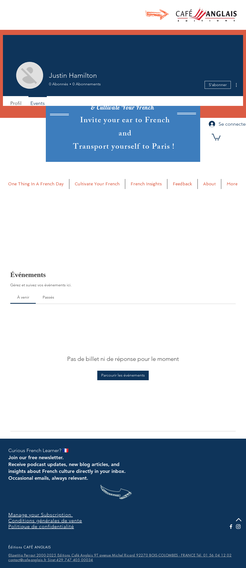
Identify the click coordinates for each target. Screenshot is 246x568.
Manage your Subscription (40, 515)
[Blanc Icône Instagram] (238, 526)
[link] (23, 297)
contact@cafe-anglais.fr (27, 559)
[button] (216, 136)
